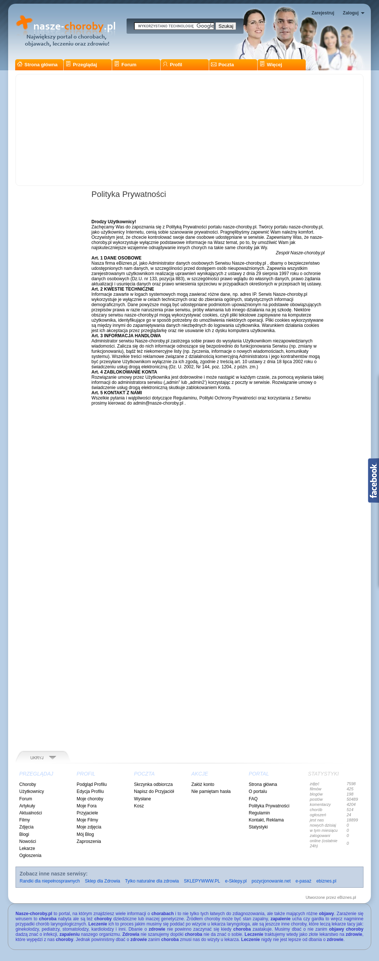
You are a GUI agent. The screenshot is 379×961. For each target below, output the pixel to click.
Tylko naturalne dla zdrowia (152, 881)
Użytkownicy (31, 791)
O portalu (258, 791)
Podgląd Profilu (92, 784)
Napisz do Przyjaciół (154, 791)
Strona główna (37, 64)
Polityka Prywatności (269, 805)
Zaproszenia (89, 841)
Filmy (24, 820)
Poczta (222, 64)
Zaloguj (351, 13)
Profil (172, 64)
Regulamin (259, 813)
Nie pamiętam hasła (211, 791)
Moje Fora (87, 805)
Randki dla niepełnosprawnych (50, 881)
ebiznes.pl (326, 881)
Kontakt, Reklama (266, 820)
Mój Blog (85, 834)
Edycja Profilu (90, 791)
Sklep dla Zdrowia (102, 881)
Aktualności (30, 813)
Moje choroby (90, 798)
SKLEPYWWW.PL (202, 881)
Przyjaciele (87, 813)
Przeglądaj (81, 64)
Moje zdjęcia (89, 827)
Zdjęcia (26, 827)
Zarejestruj (323, 13)
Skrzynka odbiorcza (153, 784)
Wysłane (142, 798)
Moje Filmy (87, 820)
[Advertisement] (189, 130)
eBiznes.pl (346, 897)
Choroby (27, 784)
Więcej (270, 64)
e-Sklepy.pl (235, 881)
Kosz (139, 805)
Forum (125, 64)
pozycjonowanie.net (271, 881)
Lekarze (27, 848)
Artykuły (27, 805)
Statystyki (258, 827)
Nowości (27, 841)
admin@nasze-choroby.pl (158, 403)
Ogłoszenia (30, 855)
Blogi (24, 834)
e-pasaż (304, 881)
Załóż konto (202, 784)
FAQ (253, 798)
